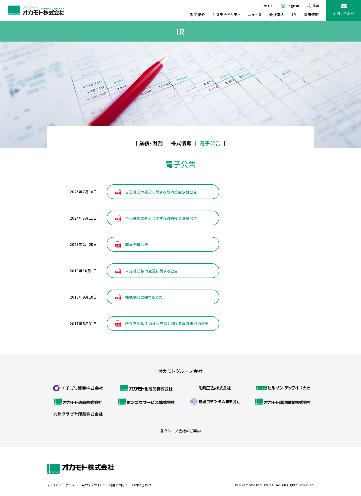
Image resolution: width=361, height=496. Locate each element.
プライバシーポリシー (62, 485)
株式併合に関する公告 (144, 297)
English (292, 5)
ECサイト (266, 5)
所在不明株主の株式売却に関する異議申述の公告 (167, 323)
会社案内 (277, 14)
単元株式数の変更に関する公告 (151, 271)
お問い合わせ (343, 13)
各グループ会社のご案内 (180, 430)
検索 (316, 5)
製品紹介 (197, 14)
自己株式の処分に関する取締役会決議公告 (161, 192)
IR (294, 14)
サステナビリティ (226, 14)
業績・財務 (151, 143)
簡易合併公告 (136, 244)
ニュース (255, 14)
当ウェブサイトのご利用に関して (104, 485)
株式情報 (181, 143)
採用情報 (311, 14)
